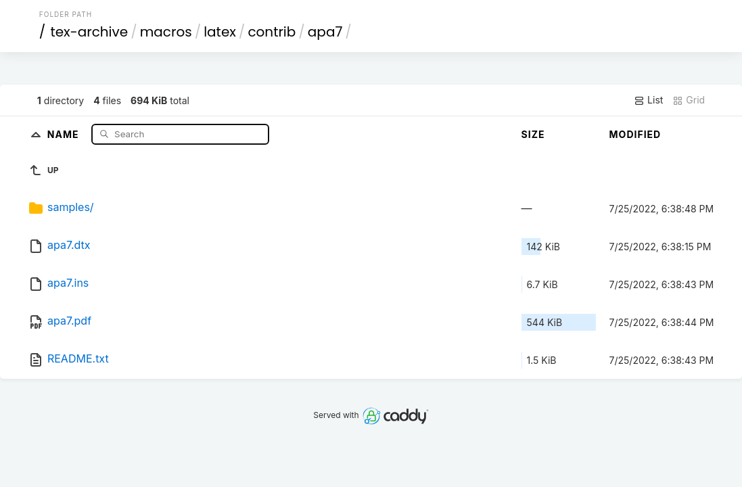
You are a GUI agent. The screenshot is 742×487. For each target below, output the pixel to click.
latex (220, 31)
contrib (272, 31)
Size (533, 134)
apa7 (325, 31)
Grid (688, 100)
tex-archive (89, 31)
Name (64, 133)
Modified (635, 134)
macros (166, 31)
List (648, 100)
